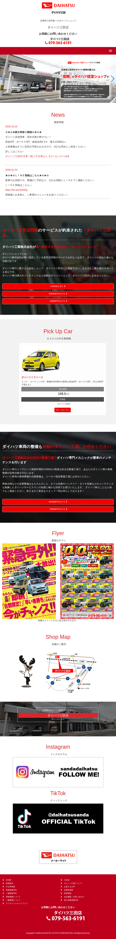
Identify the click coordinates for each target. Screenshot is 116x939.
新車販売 (9, 883)
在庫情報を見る (58, 286)
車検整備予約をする (58, 294)
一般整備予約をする (58, 301)
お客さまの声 (69, 887)
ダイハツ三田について (73, 883)
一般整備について (13, 900)
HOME (8, 880)
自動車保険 (68, 890)
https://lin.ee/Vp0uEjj (16, 190)
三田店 (66, 880)
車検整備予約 (11, 890)
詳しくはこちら (62, 410)
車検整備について (13, 897)
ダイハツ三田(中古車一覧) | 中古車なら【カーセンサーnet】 (37, 156)
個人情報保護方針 (71, 900)
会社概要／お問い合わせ (74, 897)
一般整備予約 (11, 893)
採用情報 (67, 893)
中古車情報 (10, 887)
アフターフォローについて (17, 903)
